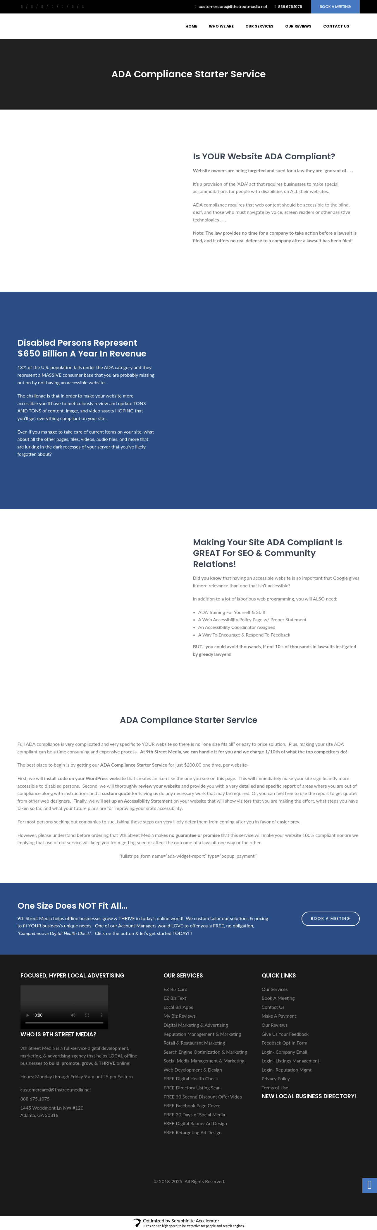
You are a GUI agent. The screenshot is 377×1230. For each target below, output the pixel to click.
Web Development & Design (192, 1069)
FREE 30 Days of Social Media (194, 1114)
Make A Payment (279, 1016)
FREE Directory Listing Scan (192, 1087)
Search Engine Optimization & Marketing (205, 1052)
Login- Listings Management (290, 1060)
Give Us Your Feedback (285, 1034)
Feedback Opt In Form (284, 1042)
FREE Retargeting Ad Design (192, 1132)
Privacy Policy (276, 1078)
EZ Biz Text (174, 998)
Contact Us (336, 26)
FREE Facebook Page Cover (191, 1105)
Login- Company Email (284, 1052)
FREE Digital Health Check (190, 1078)
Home (191, 26)
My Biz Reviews (179, 1016)
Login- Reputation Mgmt (287, 1069)
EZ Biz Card (175, 989)
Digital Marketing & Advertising (195, 1025)
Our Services (259, 26)
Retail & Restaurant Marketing (194, 1042)
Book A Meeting (335, 6)
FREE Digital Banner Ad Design (195, 1123)
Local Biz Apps (178, 1007)
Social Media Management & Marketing (203, 1060)
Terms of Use (275, 1087)
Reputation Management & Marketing (202, 1034)
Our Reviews (298, 26)
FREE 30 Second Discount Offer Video (202, 1096)
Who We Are (221, 26)
